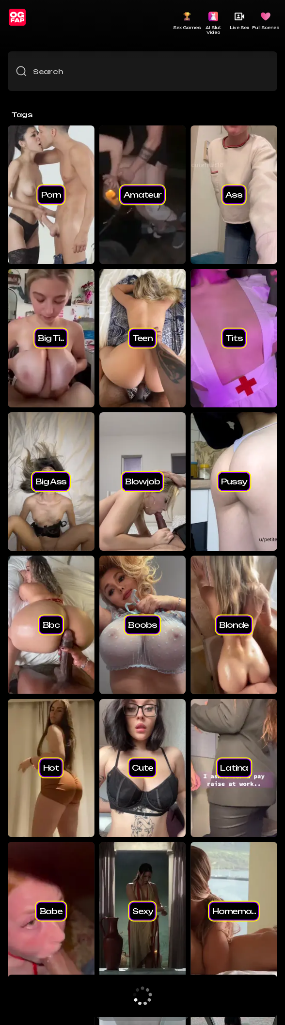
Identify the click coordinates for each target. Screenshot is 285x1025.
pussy (234, 481)
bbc (51, 624)
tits (233, 337)
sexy (142, 911)
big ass (50, 481)
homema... (234, 911)
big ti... (51, 337)
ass (233, 194)
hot (51, 768)
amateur (142, 194)
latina (234, 768)
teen (142, 337)
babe (51, 911)
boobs (142, 624)
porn (51, 194)
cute (142, 768)
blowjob (142, 481)
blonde (234, 624)
